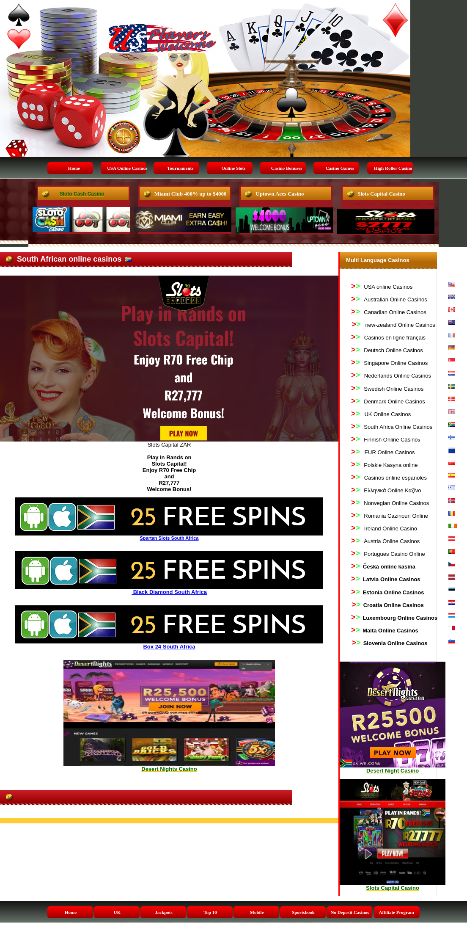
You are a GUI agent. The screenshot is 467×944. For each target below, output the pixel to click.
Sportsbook (303, 912)
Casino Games (340, 168)
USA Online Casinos (127, 168)
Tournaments (180, 168)
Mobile (257, 912)
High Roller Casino (393, 168)
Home (74, 168)
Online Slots (233, 168)
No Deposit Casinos (349, 912)
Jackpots (164, 912)
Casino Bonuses (286, 168)
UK (117, 912)
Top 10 (210, 912)
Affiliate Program (396, 912)
